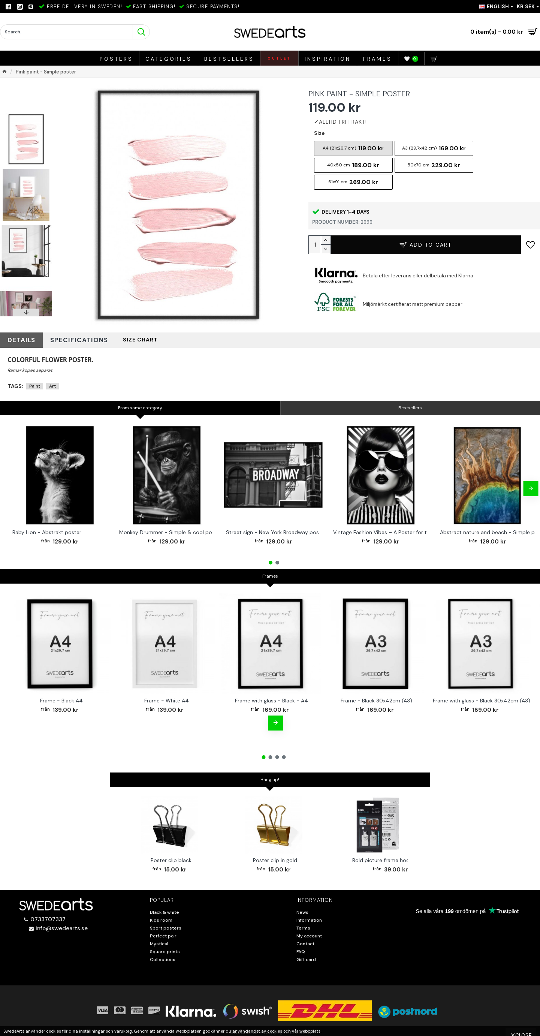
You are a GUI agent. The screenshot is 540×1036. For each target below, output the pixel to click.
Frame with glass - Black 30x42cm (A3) (481, 697)
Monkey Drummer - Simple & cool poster (168, 529)
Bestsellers (410, 405)
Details (17, 338)
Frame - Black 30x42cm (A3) (376, 697)
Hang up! (269, 777)
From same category (140, 405)
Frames (270, 573)
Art (52, 383)
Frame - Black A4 (61, 697)
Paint (34, 383)
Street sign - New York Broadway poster (275, 529)
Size (319, 133)
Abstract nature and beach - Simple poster (489, 529)
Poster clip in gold (275, 857)
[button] (26, 312)
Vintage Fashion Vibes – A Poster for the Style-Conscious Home (382, 529)
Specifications (62, 338)
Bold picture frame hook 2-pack (392, 857)
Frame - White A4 (166, 697)
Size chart (111, 338)
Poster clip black (171, 857)
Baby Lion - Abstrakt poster (46, 529)
